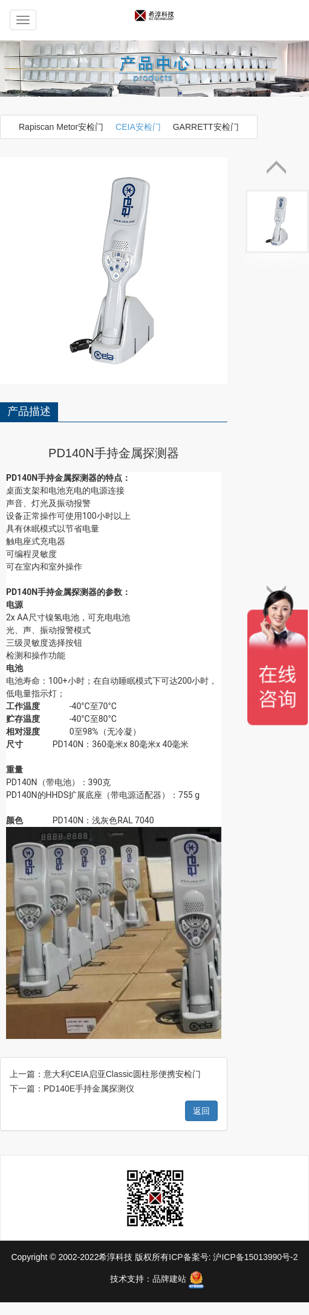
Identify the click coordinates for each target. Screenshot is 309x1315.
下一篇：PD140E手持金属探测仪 (72, 861)
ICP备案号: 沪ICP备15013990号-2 (233, 1030)
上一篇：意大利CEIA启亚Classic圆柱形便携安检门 (105, 847)
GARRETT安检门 (206, 127)
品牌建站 (169, 1051)
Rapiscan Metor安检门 (61, 127)
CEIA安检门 (138, 127)
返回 (201, 884)
